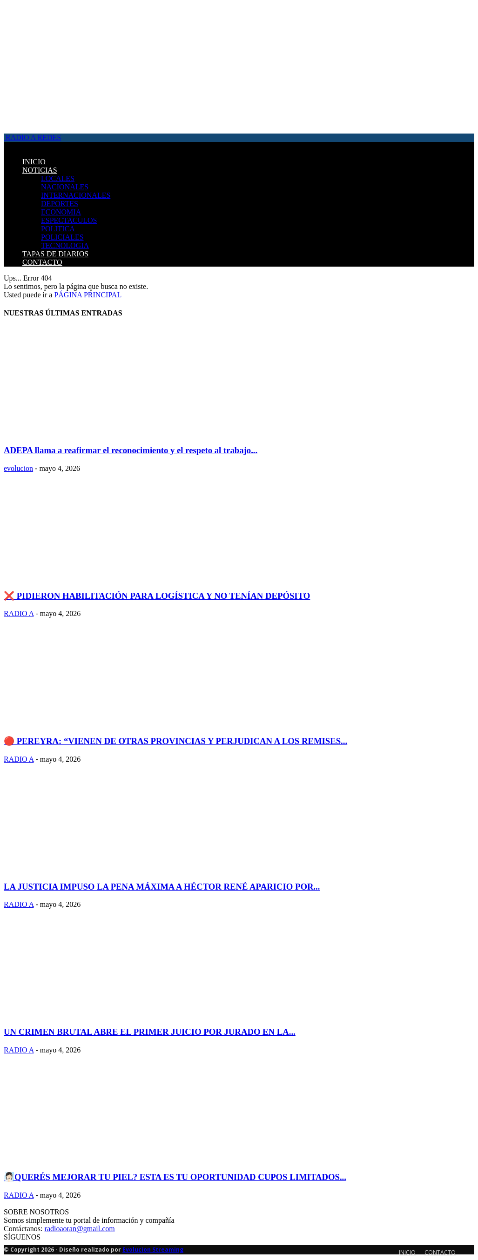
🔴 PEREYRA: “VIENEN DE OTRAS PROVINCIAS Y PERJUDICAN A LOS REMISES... (175, 741)
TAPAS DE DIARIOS (55, 254)
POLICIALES (62, 237)
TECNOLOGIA (65, 245)
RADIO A (19, 613)
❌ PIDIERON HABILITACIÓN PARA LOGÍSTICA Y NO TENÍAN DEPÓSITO (157, 596)
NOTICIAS (39, 170)
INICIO (34, 162)
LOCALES (57, 178)
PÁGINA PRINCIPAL (87, 295)
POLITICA (58, 229)
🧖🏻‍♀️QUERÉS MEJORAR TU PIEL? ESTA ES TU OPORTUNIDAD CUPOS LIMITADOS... (175, 1177)
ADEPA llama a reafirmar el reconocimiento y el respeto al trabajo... (130, 450)
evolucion (18, 468)
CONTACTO (42, 262)
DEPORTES (59, 204)
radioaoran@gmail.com (80, 1229)
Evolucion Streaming (152, 1249)
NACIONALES (64, 187)
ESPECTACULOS (69, 220)
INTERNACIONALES (75, 195)
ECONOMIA (61, 212)
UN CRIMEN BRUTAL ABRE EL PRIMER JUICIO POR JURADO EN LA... (150, 1032)
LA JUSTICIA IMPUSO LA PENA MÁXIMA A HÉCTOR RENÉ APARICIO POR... (162, 886)
